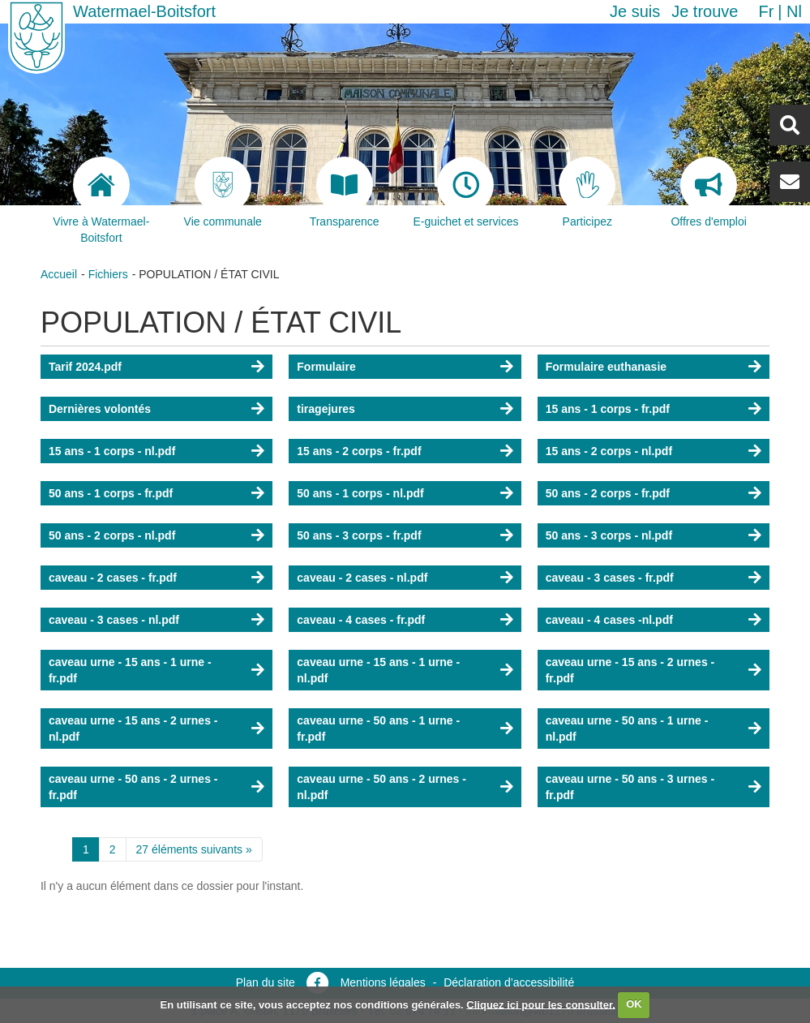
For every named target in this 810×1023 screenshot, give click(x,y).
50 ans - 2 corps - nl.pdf (112, 535)
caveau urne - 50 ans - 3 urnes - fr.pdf (630, 787)
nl (794, 11)
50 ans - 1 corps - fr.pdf (111, 493)
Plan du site (265, 982)
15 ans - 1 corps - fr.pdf (608, 408)
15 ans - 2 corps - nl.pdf (609, 451)
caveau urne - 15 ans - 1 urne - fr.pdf (130, 670)
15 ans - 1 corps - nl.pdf (112, 451)
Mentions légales (383, 982)
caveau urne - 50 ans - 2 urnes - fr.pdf (133, 787)
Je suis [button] (635, 11)
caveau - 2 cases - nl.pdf (362, 577)
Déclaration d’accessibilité (509, 982)
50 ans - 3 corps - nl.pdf (609, 535)
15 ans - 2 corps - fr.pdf (359, 451)
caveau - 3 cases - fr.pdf (610, 577)
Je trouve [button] (704, 11)
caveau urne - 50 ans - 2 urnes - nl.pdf (381, 787)
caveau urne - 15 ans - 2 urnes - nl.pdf (133, 728)
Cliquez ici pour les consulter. (540, 1004)
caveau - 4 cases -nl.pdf (609, 619)
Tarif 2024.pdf (85, 366)
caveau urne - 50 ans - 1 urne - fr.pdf (378, 728)
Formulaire (326, 366)
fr (766, 11)
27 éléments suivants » (194, 849)
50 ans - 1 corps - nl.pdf (360, 493)
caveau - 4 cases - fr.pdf (361, 619)
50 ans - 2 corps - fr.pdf (608, 493)
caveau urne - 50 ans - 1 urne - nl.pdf (627, 728)
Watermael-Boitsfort (144, 11)
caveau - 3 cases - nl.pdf (114, 619)
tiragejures (326, 408)
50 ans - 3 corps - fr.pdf (359, 535)
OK (634, 1004)
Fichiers (108, 274)
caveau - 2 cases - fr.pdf (113, 577)
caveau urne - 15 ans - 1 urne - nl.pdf (378, 670)
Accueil (59, 274)
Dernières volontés (100, 408)
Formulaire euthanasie (606, 366)
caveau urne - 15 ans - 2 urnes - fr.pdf (630, 670)
